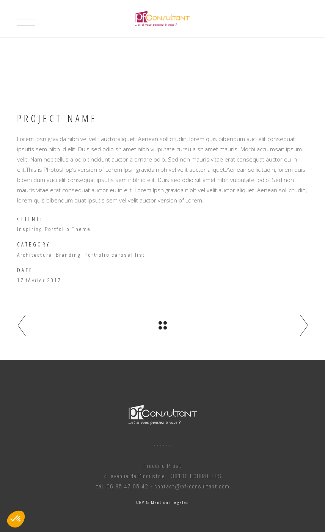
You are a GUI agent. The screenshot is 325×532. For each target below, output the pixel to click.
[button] (16, 519)
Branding (68, 254)
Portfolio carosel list (115, 254)
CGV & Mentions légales (162, 502)
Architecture (34, 254)
